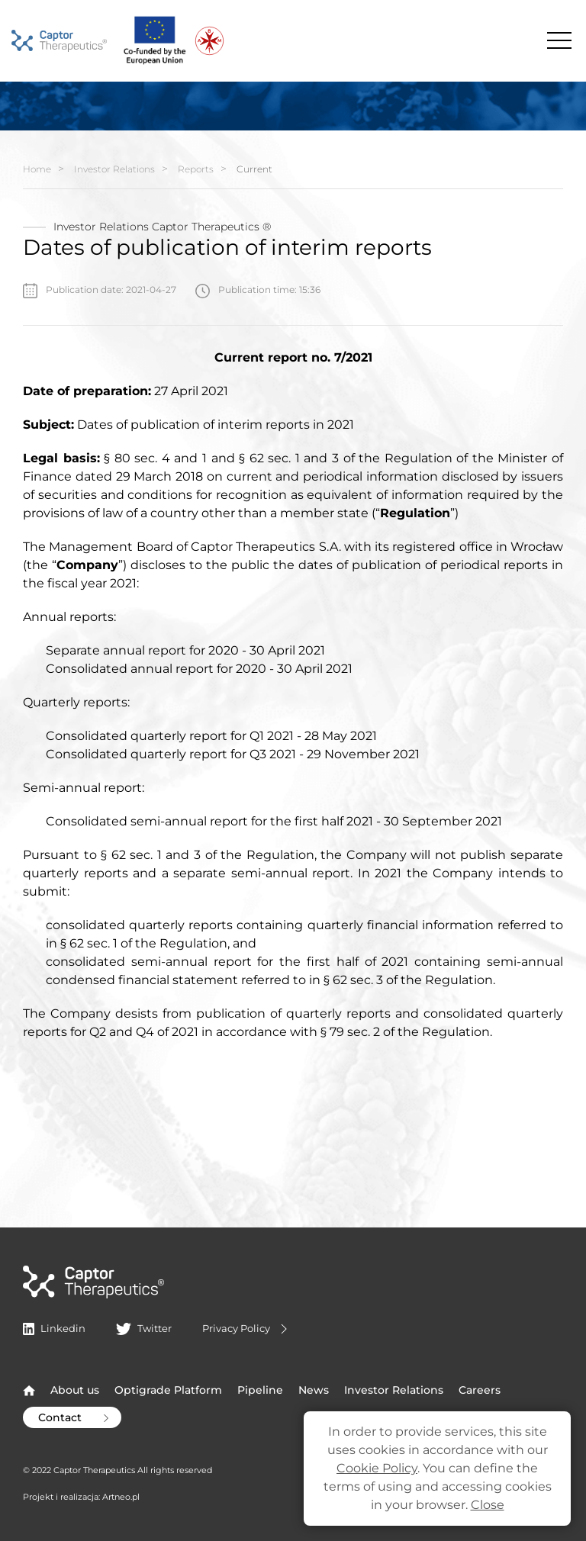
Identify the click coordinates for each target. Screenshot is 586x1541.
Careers (480, 1390)
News (313, 1390)
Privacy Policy (246, 1329)
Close (487, 1505)
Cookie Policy (376, 1468)
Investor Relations (114, 169)
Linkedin (54, 1328)
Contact (75, 1417)
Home (37, 169)
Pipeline (260, 1390)
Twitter (143, 1328)
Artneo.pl (121, 1496)
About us (74, 1390)
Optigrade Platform (168, 1390)
